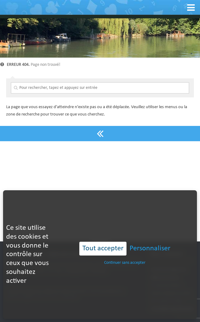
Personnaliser (150, 238)
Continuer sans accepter (124, 252)
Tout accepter (102, 238)
